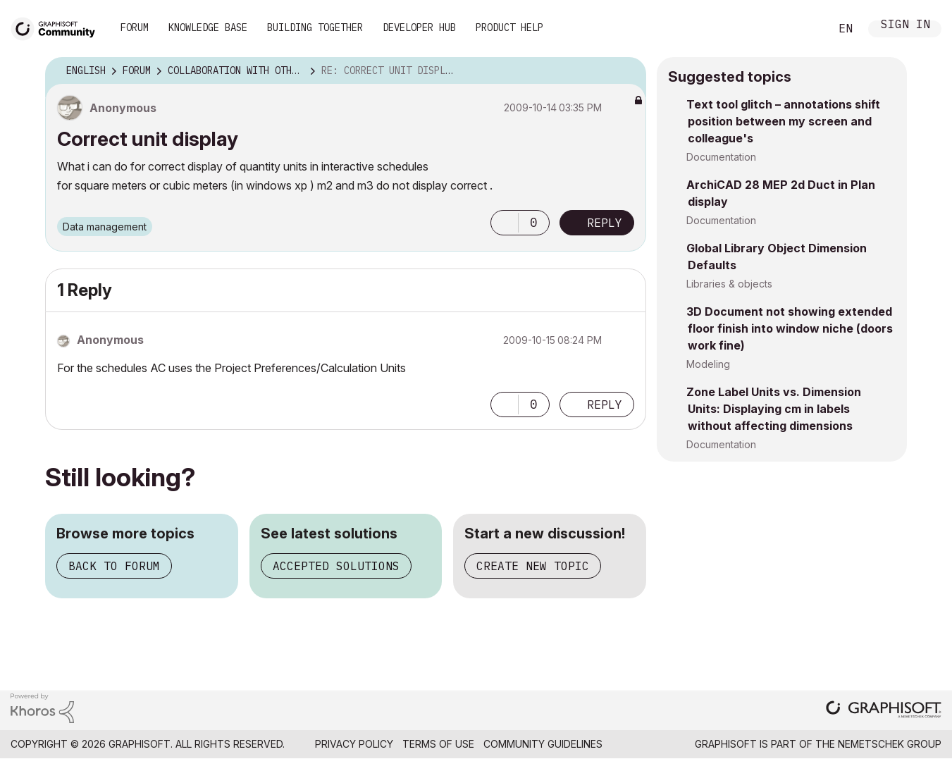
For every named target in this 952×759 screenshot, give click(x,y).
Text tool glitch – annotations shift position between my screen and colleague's (783, 121)
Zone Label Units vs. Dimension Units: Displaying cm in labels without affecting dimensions (773, 409)
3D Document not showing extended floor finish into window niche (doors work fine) (789, 328)
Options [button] (626, 71)
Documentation (721, 157)
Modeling (708, 364)
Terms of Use (438, 744)
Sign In (905, 25)
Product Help (509, 27)
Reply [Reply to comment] (604, 404)
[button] (504, 223)
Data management (105, 227)
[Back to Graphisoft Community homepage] (58, 27)
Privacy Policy (354, 744)
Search (803, 29)
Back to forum (114, 566)
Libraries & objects (729, 284)
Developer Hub (419, 27)
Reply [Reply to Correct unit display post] (604, 223)
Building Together (315, 27)
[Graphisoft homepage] (883, 710)
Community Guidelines (542, 744)
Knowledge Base (207, 27)
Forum (134, 27)
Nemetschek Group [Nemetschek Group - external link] (889, 744)
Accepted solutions (336, 566)
